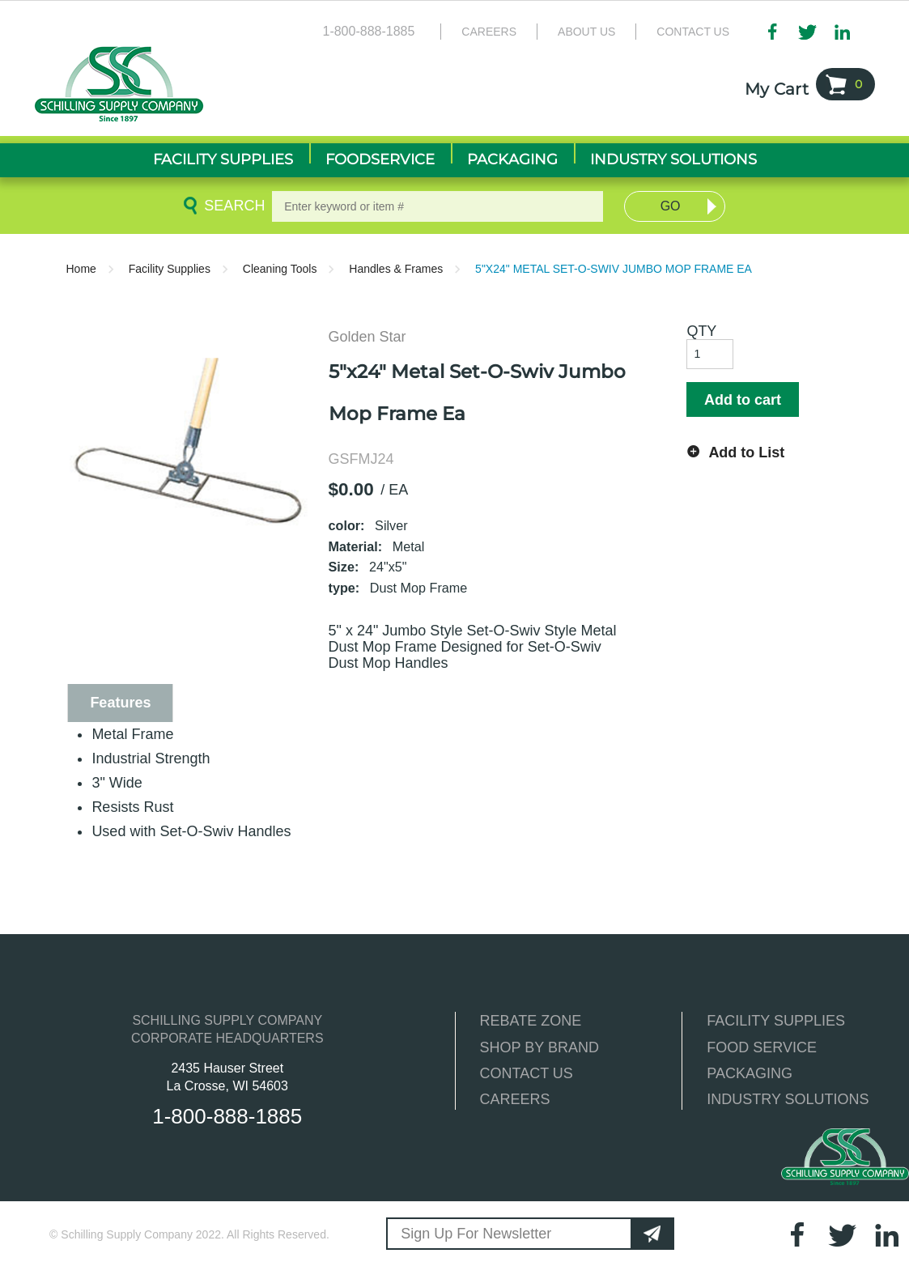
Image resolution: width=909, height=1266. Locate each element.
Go (671, 206)
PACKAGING (749, 1073)
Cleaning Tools (280, 268)
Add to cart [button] (742, 400)
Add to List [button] (746, 452)
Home (81, 268)
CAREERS (515, 1099)
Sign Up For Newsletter (476, 1234)
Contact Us (692, 31)
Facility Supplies (169, 268)
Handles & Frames (396, 268)
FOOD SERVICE (762, 1047)
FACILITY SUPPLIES (776, 1021)
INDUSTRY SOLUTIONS (788, 1099)
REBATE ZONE (531, 1021)
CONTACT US (526, 1073)
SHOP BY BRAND (539, 1047)
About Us (586, 31)
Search (231, 206)
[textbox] (437, 206)
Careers (488, 31)
